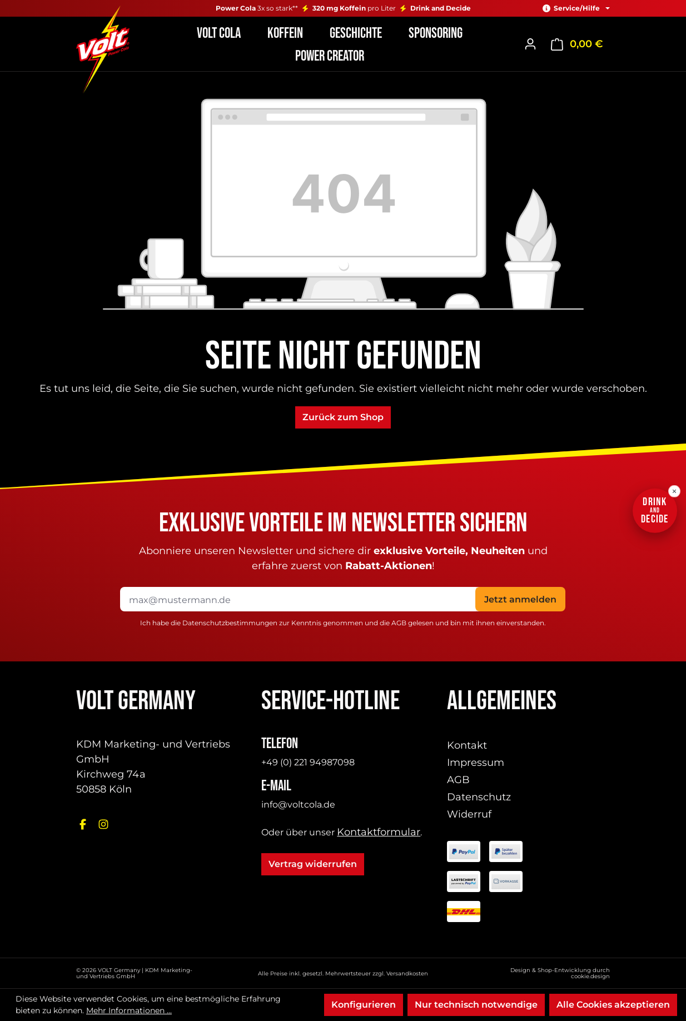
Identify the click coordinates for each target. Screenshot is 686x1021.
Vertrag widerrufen (313, 864)
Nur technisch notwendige (476, 1004)
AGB (398, 623)
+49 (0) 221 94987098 (308, 762)
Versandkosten (407, 973)
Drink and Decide (440, 8)
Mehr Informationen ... (129, 1010)
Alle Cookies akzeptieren (613, 1004)
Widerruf (469, 814)
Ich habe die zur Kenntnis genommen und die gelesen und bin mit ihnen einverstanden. (343, 623)
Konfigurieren (363, 1004)
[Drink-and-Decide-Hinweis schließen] (674, 491)
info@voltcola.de (298, 804)
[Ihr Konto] (530, 44)
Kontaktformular (378, 832)
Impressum (475, 762)
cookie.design (590, 976)
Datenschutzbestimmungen (229, 623)
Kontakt (467, 745)
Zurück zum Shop (343, 417)
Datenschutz (479, 797)
